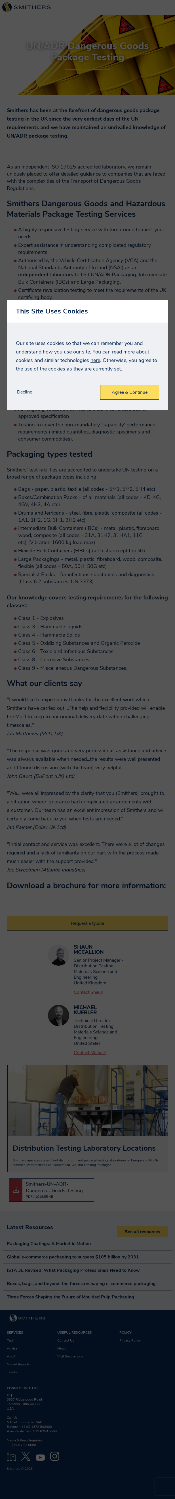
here (95, 360)
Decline (24, 392)
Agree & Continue (129, 392)
